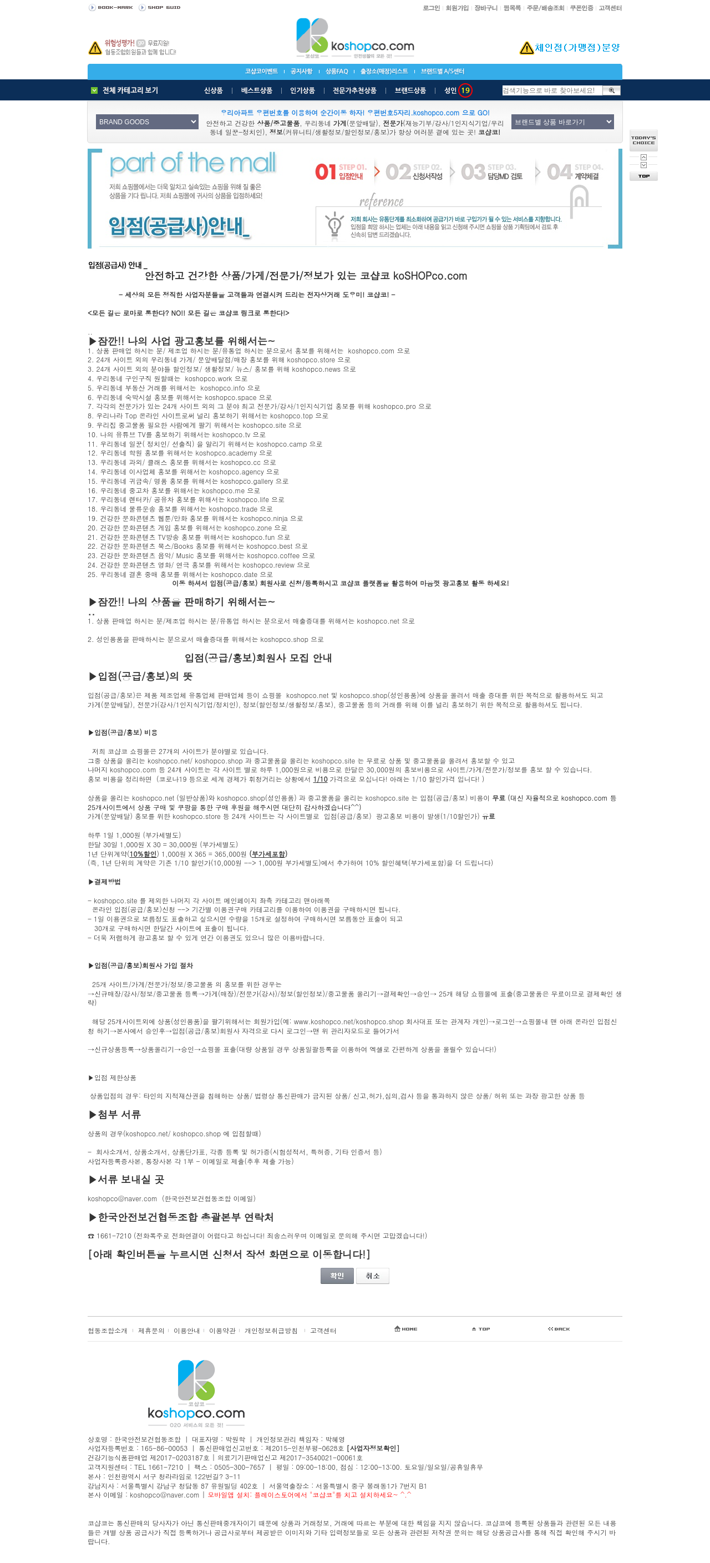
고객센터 (323, 1330)
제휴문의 (151, 1330)
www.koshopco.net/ (325, 1021)
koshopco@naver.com (123, 1198)
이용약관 (222, 1330)
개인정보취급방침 (271, 1330)
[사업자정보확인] (372, 1448)
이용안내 (187, 1330)
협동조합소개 (108, 1330)
